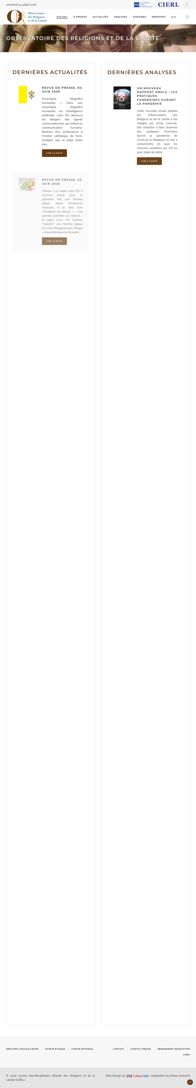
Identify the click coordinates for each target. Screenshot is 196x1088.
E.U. (174, 16)
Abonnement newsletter (173, 1049)
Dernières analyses (142, 78)
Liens (186, 1054)
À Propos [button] (80, 16)
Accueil (62, 16)
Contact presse (140, 1049)
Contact (118, 1049)
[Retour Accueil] (27, 16)
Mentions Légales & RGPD (22, 1049)
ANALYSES (120, 16)
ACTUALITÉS (100, 16)
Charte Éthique (55, 1049)
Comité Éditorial (83, 1049)
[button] (187, 16)
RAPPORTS (159, 16)
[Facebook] (187, 4)
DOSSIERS (139, 16)
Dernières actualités (49, 72)
